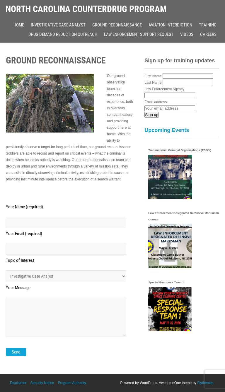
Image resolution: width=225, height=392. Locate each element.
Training (208, 25)
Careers (208, 34)
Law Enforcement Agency (164, 89)
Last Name (152, 83)
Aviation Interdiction (170, 25)
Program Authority (72, 383)
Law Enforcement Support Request (138, 34)
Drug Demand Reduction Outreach (62, 34)
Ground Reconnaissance (117, 25)
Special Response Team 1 (166, 282)
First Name (153, 76)
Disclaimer (18, 383)
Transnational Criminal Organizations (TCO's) (179, 150)
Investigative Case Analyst (58, 25)
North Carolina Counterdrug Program (86, 9)
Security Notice (42, 383)
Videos (186, 34)
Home (18, 25)
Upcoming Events (166, 130)
